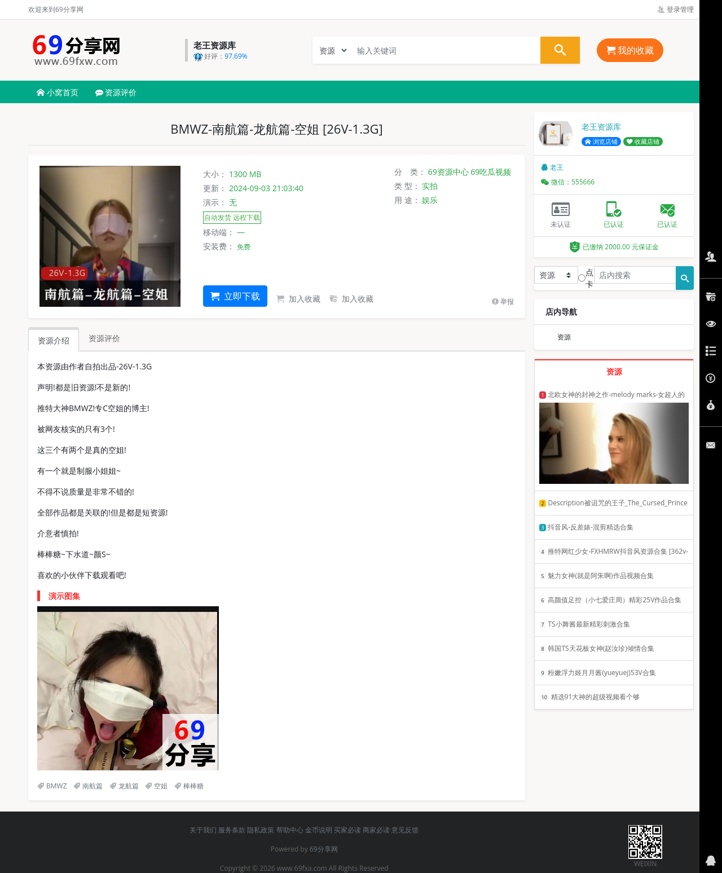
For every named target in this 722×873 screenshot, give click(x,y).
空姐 (156, 786)
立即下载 (235, 296)
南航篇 (88, 786)
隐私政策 (260, 830)
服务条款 (231, 830)
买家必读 (347, 830)
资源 (564, 337)
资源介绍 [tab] (53, 340)
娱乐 (430, 200)
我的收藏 (630, 50)
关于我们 (203, 830)
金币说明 (318, 830)
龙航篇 (124, 786)
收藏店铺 (643, 142)
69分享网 (324, 849)
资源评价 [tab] (104, 338)
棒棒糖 (189, 786)
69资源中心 (448, 171)
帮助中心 (289, 830)
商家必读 (376, 830)
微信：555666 (568, 182)
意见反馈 (405, 830)
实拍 (430, 185)
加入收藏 (298, 298)
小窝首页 (57, 92)
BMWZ (52, 786)
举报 (503, 301)
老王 (552, 167)
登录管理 (675, 9)
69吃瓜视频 (490, 171)
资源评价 (116, 92)
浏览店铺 (601, 142)
